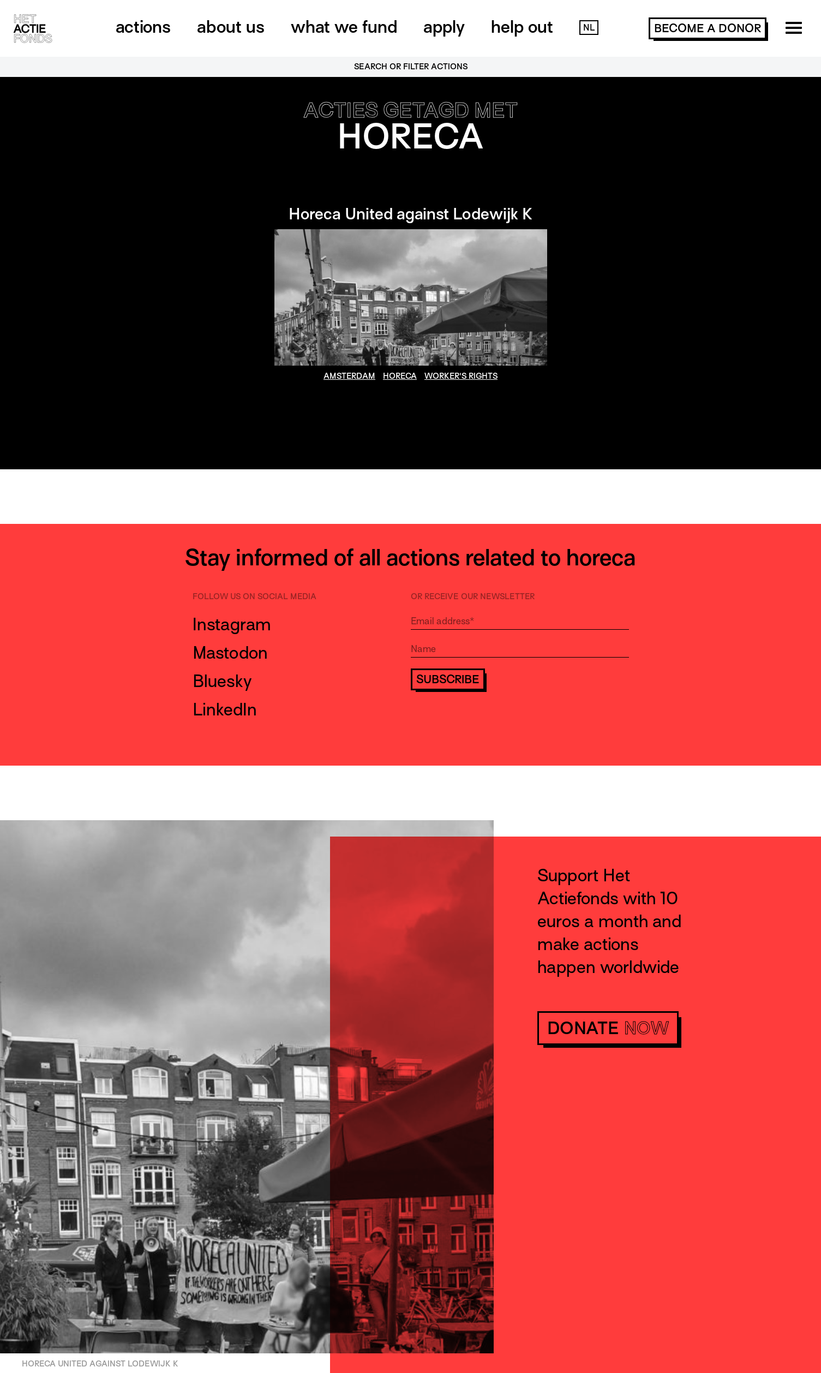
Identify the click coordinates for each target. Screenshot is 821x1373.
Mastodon (230, 652)
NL (589, 28)
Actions (143, 27)
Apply (444, 27)
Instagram (232, 624)
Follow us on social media (254, 596)
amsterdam (349, 376)
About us (231, 27)
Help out (522, 27)
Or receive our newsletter (473, 596)
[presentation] (494, 722)
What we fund (344, 27)
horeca (400, 376)
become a (707, 28)
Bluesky (222, 681)
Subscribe (448, 679)
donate (608, 1028)
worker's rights (461, 376)
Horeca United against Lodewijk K (410, 214)
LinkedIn (225, 709)
